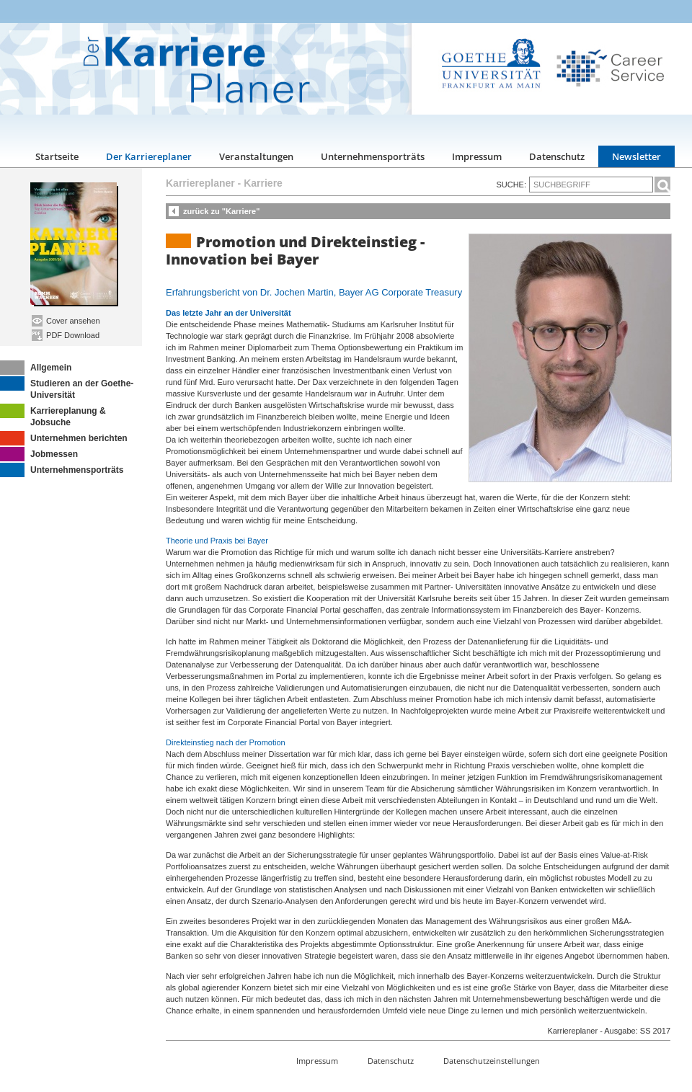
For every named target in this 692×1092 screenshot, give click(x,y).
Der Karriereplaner (149, 156)
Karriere (263, 183)
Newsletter (636, 156)
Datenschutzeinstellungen (491, 1060)
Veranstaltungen (256, 156)
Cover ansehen (66, 320)
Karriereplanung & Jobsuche (53, 415)
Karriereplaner (200, 183)
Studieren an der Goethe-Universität (66, 388)
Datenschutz (557, 156)
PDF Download (65, 335)
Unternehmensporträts (373, 156)
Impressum (477, 156)
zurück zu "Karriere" (221, 211)
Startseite (57, 156)
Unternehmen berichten (64, 438)
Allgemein (35, 367)
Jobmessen (39, 454)
